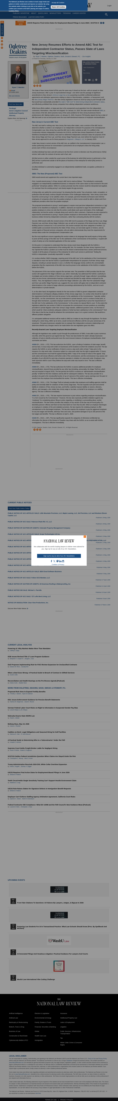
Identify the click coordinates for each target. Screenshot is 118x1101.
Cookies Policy (14, 11)
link (60, 561)
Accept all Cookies (58, 2)
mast (57, 561)
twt (54, 561)
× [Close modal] (84, 536)
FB (51, 561)
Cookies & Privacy (58, 564)
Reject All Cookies (58, 7)
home (63, 561)
